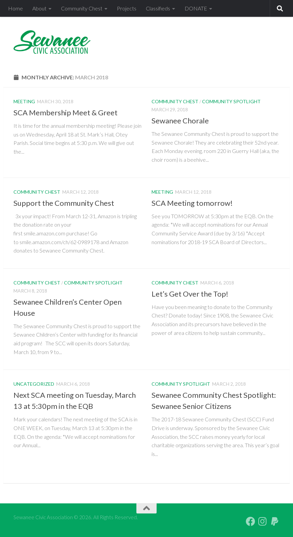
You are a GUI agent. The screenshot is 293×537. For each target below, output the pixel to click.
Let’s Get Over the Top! (190, 293)
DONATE (196, 8)
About (39, 8)
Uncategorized (33, 384)
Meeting (24, 101)
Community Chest (81, 8)
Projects (126, 8)
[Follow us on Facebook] (250, 521)
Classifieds (158, 8)
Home (15, 8)
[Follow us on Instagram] (262, 521)
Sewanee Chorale (180, 120)
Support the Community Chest (63, 202)
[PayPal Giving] (275, 521)
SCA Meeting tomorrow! (192, 202)
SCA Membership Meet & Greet (65, 112)
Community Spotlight (231, 101)
